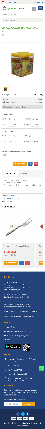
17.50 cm (34, 125)
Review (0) (23, 173)
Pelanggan (38, 2)
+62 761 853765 (13, 365)
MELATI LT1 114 (13, 198)
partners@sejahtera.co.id (17, 374)
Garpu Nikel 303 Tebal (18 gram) (17, 246)
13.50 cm (12, 125)
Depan (6, 20)
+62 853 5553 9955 (14, 370)
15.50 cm (34, 119)
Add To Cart (20, 164)
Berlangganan (29, 404)
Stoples (12, 195)
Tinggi (26, 124)
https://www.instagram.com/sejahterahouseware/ (22, 311)
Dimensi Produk (8, 115)
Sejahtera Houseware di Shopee (15, 294)
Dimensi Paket (7, 131)
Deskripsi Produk (10, 173)
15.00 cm (12, 141)
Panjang (27, 119)
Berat (4, 119)
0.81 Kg (12, 136)
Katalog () (13, 2)
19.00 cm (34, 141)
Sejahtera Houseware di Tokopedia (17, 297)
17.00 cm (34, 136)
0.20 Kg (12, 119)
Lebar (4, 124)
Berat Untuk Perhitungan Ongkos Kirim (16, 151)
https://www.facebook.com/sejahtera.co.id (19, 316)
